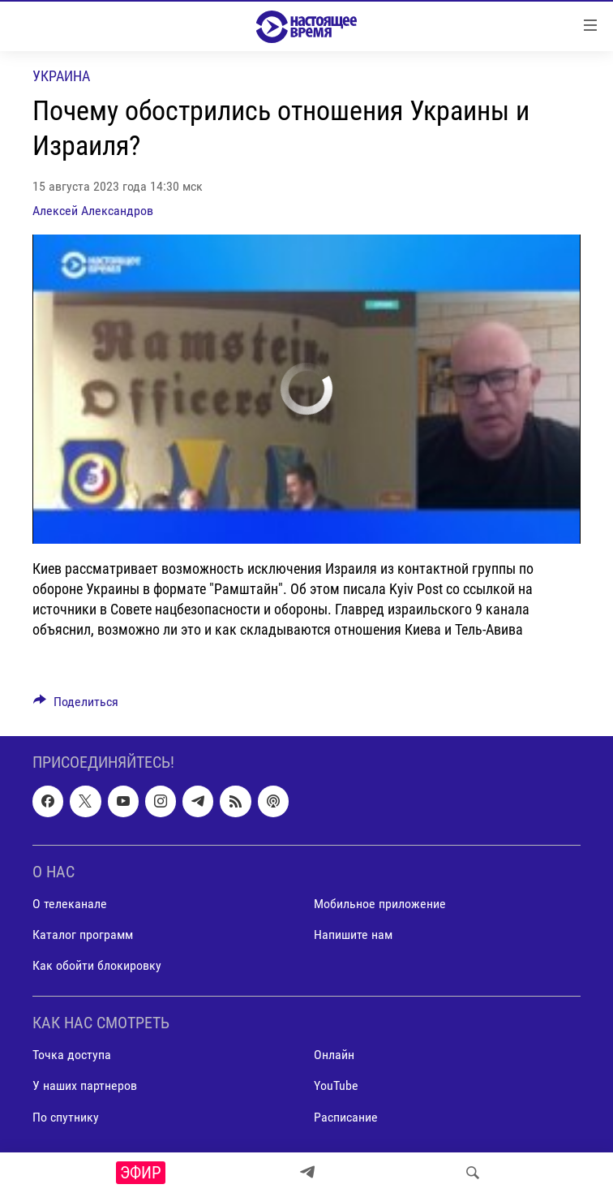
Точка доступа (71, 1055)
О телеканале (69, 903)
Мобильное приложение (380, 903)
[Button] (75, 706)
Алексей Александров (92, 210)
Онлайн (334, 1055)
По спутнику (65, 1117)
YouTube (336, 1086)
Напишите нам (353, 934)
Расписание (346, 1117)
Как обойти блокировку (96, 965)
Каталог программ (82, 934)
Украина (61, 75)
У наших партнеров (84, 1086)
